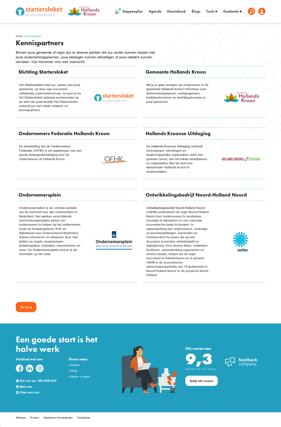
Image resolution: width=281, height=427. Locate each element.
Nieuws (75, 365)
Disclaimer (83, 417)
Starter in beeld (80, 377)
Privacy (34, 417)
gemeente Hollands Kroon (164, 89)
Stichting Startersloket (43, 72)
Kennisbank (176, 11)
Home (19, 36)
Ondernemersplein (39, 195)
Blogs (196, 11)
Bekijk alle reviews (201, 381)
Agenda (155, 11)
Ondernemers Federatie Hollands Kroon (64, 133)
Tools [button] (210, 11)
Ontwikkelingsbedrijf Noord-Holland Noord (196, 195)
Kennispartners (33, 36)
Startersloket (34, 85)
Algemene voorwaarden (58, 417)
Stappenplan (128, 12)
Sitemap (21, 417)
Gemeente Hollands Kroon (176, 72)
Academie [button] (231, 11)
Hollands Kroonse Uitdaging (178, 133)
